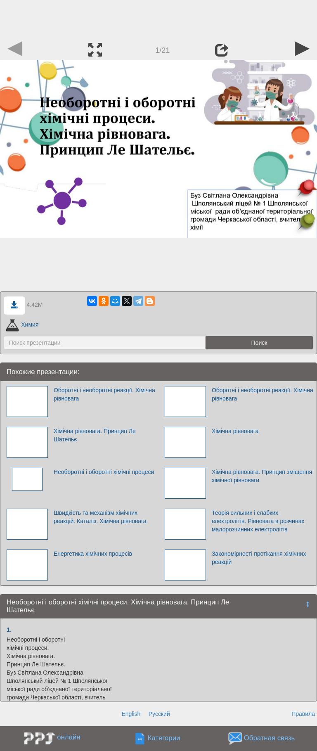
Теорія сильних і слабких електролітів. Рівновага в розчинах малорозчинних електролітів (258, 521)
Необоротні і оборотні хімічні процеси (104, 472)
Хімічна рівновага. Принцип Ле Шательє (95, 435)
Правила (303, 714)
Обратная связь (269, 738)
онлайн (68, 737)
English (130, 714)
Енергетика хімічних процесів (93, 553)
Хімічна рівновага (235, 431)
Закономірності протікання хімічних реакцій (259, 557)
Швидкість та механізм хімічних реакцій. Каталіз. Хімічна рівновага (100, 516)
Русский (159, 714)
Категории (164, 738)
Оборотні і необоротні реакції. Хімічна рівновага (104, 394)
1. (9, 629)
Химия (22, 324)
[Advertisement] (158, 18)
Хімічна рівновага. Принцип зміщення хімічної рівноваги (262, 476)
